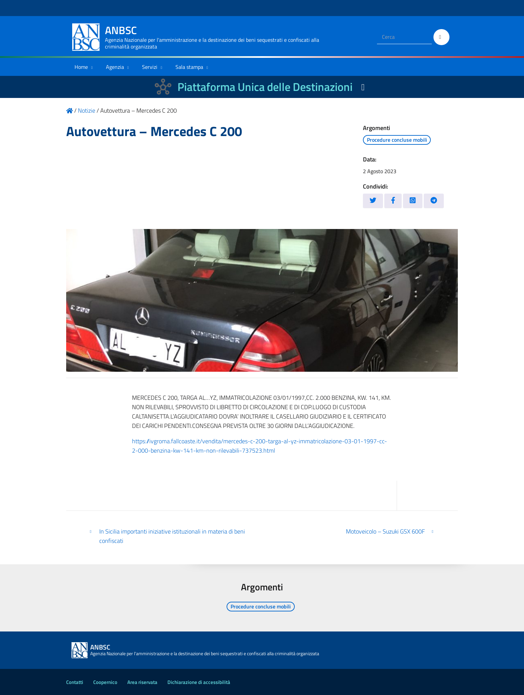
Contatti (74, 682)
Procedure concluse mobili (397, 140)
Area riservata (142, 682)
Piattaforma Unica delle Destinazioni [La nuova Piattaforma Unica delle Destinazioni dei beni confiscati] (265, 86)
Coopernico (105, 682)
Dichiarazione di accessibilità (198, 682)
